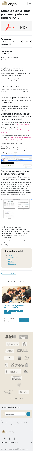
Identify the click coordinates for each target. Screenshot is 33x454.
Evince (10, 255)
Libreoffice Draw (13, 257)
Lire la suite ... (24, 320)
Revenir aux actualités (8, 274)
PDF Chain (11, 262)
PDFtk (10, 260)
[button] (16, 431)
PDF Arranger (12, 264)
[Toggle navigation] (29, 3)
